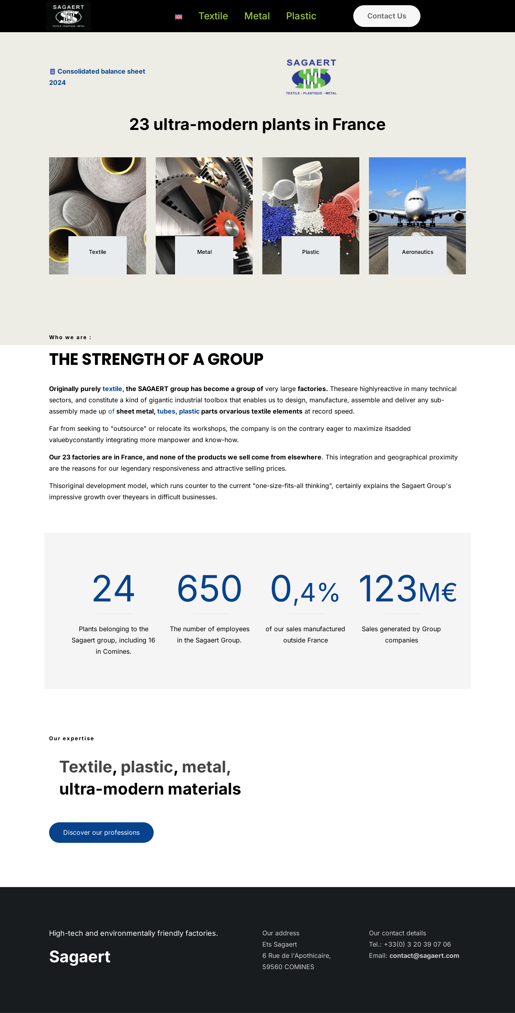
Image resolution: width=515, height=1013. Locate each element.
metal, (206, 766)
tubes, (166, 411)
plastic (189, 411)
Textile (85, 766)
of (111, 411)
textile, (113, 389)
